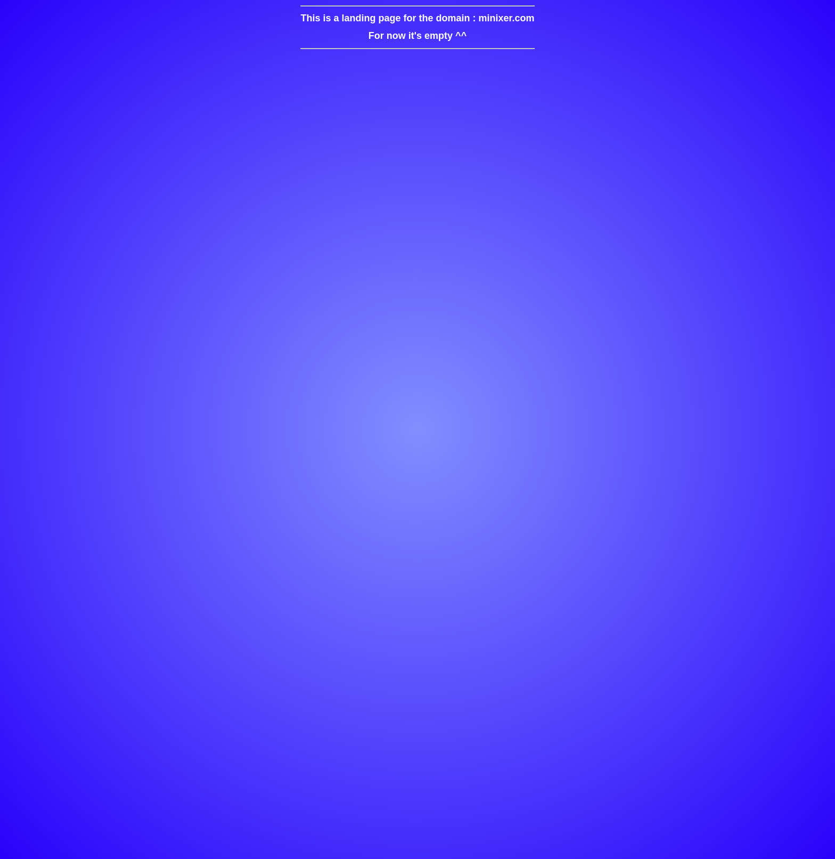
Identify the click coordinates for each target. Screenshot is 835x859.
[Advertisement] (417, 455)
